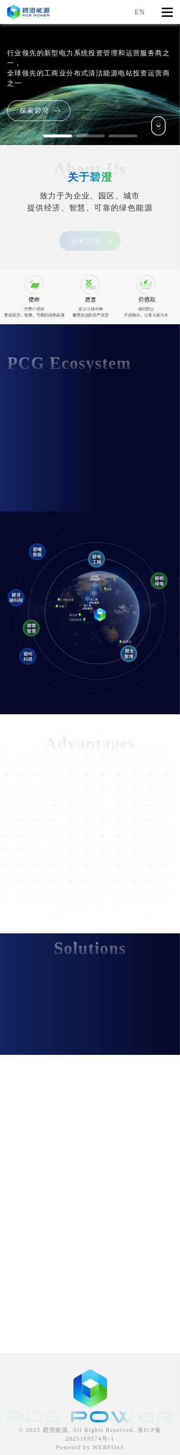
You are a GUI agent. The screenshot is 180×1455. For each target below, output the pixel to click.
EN (140, 12)
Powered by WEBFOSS (90, 1447)
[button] (57, 135)
